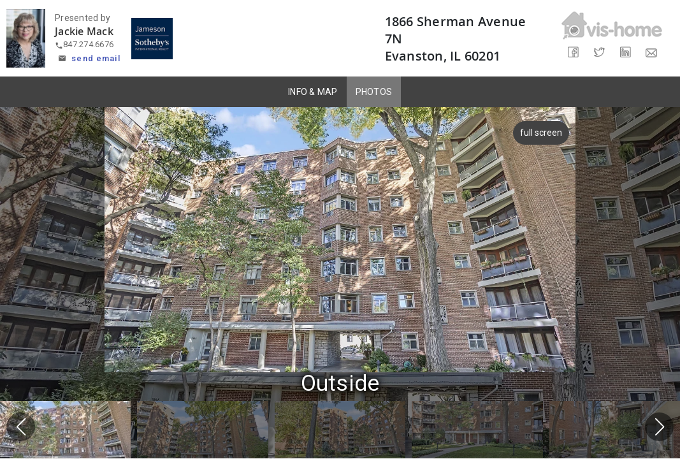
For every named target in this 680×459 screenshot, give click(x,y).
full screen (543, 132)
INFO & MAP (313, 92)
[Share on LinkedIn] (625, 53)
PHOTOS (374, 92)
